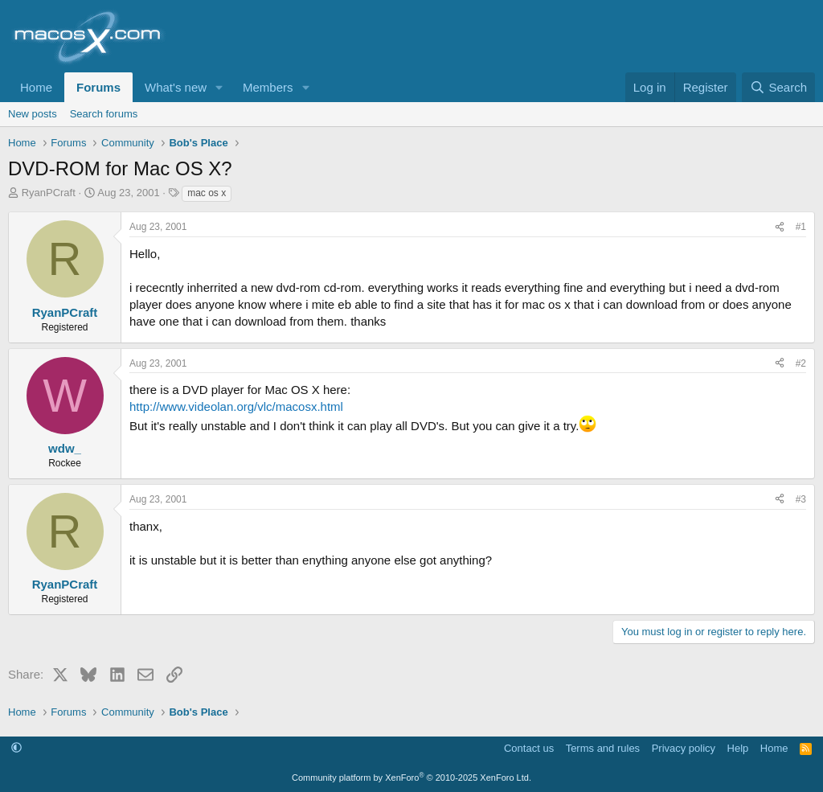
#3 (801, 499)
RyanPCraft (49, 193)
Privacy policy (683, 748)
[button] (219, 87)
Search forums (104, 114)
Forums (98, 87)
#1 (801, 226)
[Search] (778, 87)
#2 (801, 363)
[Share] (779, 227)
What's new (176, 87)
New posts (32, 114)
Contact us (529, 748)
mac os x (206, 193)
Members (268, 87)
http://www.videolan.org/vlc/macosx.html (236, 406)
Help (738, 748)
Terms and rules (603, 748)
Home (36, 87)
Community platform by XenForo (411, 777)
